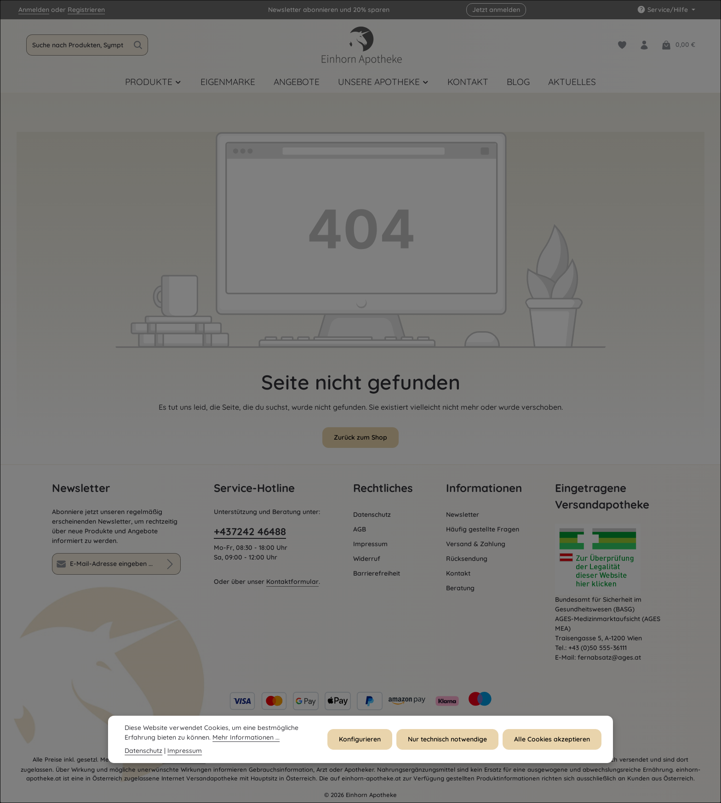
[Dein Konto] (644, 45)
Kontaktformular (292, 581)
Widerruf (366, 558)
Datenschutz (372, 514)
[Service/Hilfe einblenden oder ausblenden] (666, 10)
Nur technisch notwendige (448, 739)
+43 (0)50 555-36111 (597, 648)
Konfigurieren (361, 739)
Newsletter (462, 514)
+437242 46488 (250, 531)
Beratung (460, 588)
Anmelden (33, 10)
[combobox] (78, 45)
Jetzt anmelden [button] (496, 10)
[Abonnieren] (170, 564)
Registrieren (86, 10)
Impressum (370, 544)
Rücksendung (466, 558)
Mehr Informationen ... (246, 737)
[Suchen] (139, 45)
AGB (359, 529)
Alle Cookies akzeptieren (552, 739)
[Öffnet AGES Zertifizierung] (612, 559)
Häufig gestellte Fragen (482, 529)
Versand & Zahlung (475, 544)
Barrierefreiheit (376, 573)
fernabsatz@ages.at (609, 657)
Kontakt (458, 573)
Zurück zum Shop (360, 437)
